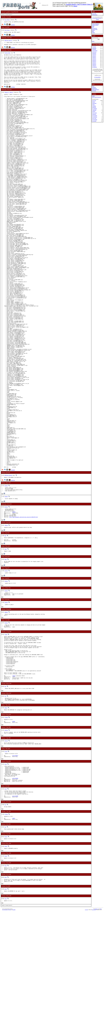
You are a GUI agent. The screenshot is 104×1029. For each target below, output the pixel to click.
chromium (94, 46)
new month (94, 121)
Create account (94, 14)
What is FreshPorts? (95, 23)
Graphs (93, 96)
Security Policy (94, 29)
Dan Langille (94, 1027)
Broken (93, 101)
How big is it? (94, 28)
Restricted (94, 107)
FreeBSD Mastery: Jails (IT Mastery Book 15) (79, 4)
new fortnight (94, 119)
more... (93, 41)
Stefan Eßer (7, 54)
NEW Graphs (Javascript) (96, 97)
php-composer (94, 50)
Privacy (93, 30)
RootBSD (97, 19)
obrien (6, 836)
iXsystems (99, 18)
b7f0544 (13, 94)
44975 (13, 932)
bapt (6, 641)
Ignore (93, 104)
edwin (6, 813)
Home (93, 86)
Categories (94, 87)
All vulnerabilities (97, 77)
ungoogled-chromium (94, 49)
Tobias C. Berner (9, 100)
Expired (93, 111)
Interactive (94, 114)
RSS (101, 1026)
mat (5, 626)
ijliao (6, 823)
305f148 (13, 568)
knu (5, 918)
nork (6, 872)
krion (6, 859)
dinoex (6, 573)
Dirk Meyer (7, 19)
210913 (13, 601)
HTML (96, 1026)
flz (5, 800)
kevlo (6, 951)
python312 (94, 58)
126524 (13, 779)
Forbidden (94, 106)
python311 (94, 56)
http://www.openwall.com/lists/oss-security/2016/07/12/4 (23, 607)
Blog (93, 31)
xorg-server (94, 52)
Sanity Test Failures (95, 89)
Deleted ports (94, 88)
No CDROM (94, 108)
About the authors (95, 25)
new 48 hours (94, 116)
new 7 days (94, 118)
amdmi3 (6, 706)
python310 (94, 53)
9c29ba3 (13, 35)
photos (75, 6)
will (6, 981)
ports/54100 (15, 909)
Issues (93, 26)
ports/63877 (15, 863)
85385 (13, 827)
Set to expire (94, 112)
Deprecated (94, 103)
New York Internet (95, 18)
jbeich (6, 616)
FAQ (93, 27)
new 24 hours (94, 115)
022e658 (13, 557)
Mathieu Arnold (8, 563)
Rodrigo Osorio (8, 40)
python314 (94, 64)
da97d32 (13, 25)
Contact (93, 32)
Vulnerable (94, 110)
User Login (94, 13)
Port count (94, 100)
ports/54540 (15, 889)
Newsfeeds (94, 90)
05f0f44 (13, 48)
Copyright (86, 1027)
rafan (6, 729)
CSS (98, 1026)
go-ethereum (94, 67)
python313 (94, 61)
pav (5, 791)
